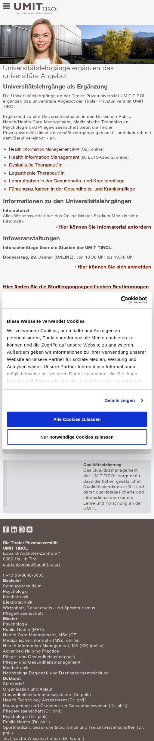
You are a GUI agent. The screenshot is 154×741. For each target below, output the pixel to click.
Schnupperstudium (22, 585)
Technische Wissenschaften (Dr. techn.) (43, 738)
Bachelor (12, 580)
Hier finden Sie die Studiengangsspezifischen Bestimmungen (76, 286)
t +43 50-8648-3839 (23, 575)
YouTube (29, 529)
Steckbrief (13, 683)
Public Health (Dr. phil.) (26, 721)
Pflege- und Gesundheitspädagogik (39, 656)
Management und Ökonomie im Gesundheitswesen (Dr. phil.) (65, 705)
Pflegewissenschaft (23, 613)
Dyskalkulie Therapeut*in (36, 165)
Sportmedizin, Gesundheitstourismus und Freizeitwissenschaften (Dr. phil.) (73, 729)
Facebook (6, 529)
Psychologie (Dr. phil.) (25, 716)
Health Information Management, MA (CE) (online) (54, 645)
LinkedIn (14, 529)
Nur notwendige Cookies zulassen (76, 437)
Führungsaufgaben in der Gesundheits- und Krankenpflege (72, 189)
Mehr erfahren (77, 486)
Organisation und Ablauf (28, 689)
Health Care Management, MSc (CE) (40, 634)
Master (10, 618)
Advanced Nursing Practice (31, 650)
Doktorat (12, 678)
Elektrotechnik (17, 601)
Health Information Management (40, 149)
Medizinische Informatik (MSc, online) (41, 640)
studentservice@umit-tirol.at (31, 564)
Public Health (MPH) (23, 629)
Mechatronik (16, 596)
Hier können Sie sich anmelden (114, 266)
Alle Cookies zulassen (77, 419)
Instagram (22, 529)
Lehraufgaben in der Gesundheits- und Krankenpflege (67, 181)
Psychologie (15, 591)
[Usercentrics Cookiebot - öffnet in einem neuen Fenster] (120, 300)
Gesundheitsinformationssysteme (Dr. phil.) (47, 694)
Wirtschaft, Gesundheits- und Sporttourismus (49, 607)
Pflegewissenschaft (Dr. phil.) (33, 710)
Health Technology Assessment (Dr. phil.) (45, 699)
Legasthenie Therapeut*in (37, 173)
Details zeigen (119, 400)
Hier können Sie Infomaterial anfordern (104, 227)
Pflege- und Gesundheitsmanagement (42, 661)
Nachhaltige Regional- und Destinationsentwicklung (56, 672)
